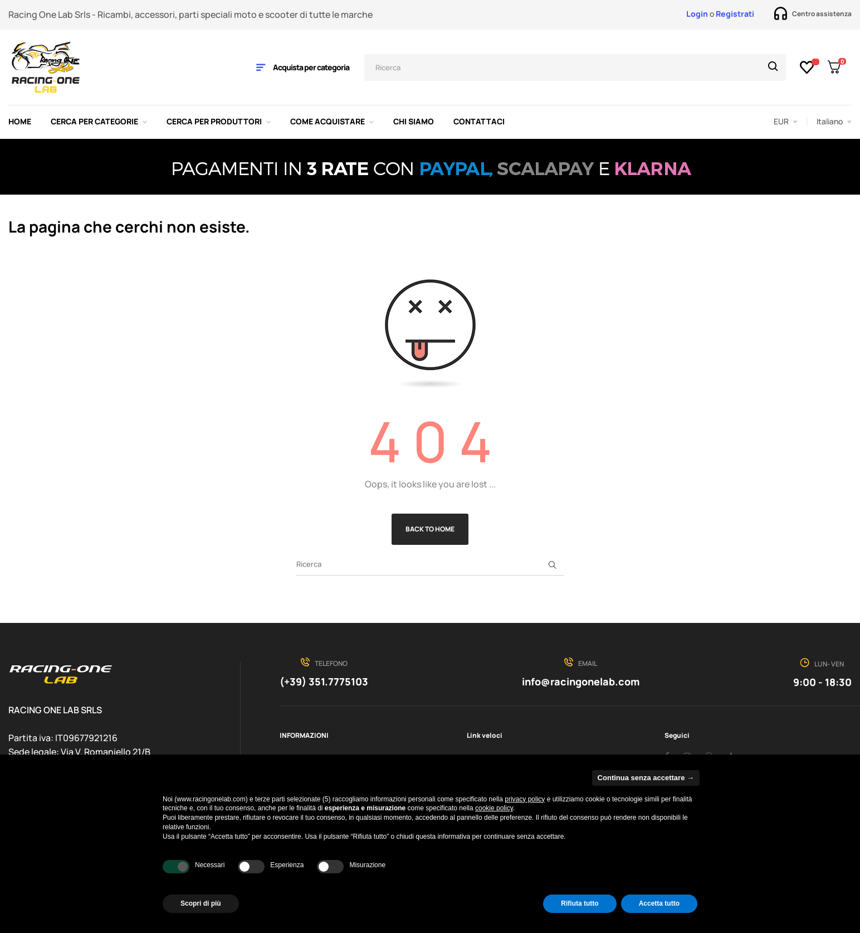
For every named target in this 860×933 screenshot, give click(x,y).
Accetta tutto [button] (659, 903)
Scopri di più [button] (200, 903)
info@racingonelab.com (580, 681)
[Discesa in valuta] (786, 121)
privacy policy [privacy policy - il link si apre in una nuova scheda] (525, 799)
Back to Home (430, 529)
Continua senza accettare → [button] (646, 778)
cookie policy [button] (494, 808)
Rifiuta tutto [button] (579, 903)
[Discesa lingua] (834, 121)
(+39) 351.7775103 (324, 681)
